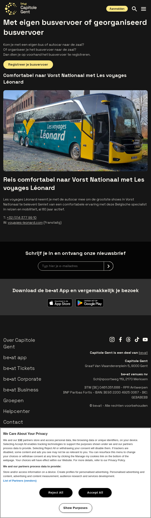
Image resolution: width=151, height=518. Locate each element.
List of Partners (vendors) (20, 480)
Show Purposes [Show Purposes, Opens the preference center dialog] (75, 508)
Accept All (95, 492)
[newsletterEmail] (75, 266)
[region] (75, 473)
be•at (143, 352)
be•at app (15, 357)
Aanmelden (117, 9)
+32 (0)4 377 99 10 (21, 217)
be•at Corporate (22, 379)
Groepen (13, 400)
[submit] (108, 266)
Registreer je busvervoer (28, 64)
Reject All (55, 492)
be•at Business (20, 389)
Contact (13, 422)
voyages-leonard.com (25, 222)
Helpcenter (16, 411)
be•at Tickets (19, 368)
